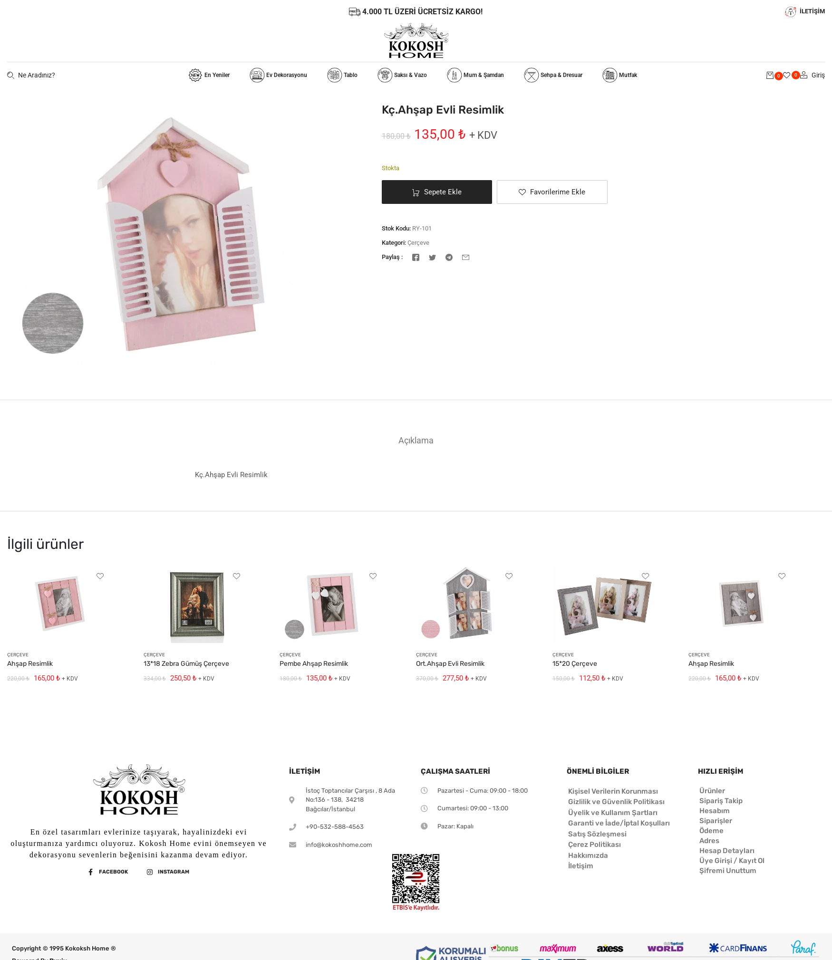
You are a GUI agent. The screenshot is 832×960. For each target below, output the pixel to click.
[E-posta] (465, 256)
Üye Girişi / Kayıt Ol (731, 860)
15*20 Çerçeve (574, 664)
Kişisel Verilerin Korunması (613, 791)
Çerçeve (418, 242)
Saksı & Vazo (402, 75)
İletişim (580, 866)
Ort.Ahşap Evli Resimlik (450, 664)
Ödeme (711, 830)
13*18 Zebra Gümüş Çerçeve (186, 664)
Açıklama (416, 440)
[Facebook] (415, 256)
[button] (552, 192)
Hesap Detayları (727, 850)
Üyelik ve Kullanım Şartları (613, 812)
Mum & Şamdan (475, 75)
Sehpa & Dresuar (553, 75)
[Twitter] (432, 256)
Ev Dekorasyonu (278, 75)
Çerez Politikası (594, 844)
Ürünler (712, 791)
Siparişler (715, 820)
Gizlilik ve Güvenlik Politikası (616, 801)
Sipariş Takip (721, 801)
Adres (709, 840)
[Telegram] (449, 256)
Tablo (342, 75)
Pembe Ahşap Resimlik (314, 664)
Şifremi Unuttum (727, 870)
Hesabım (714, 810)
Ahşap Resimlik (30, 664)
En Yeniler (209, 75)
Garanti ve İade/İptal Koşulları (619, 823)
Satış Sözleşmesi (597, 834)
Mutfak (619, 75)
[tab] (416, 440)
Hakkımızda (588, 855)
